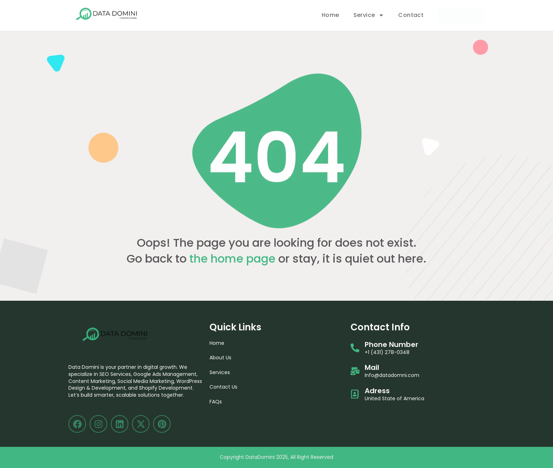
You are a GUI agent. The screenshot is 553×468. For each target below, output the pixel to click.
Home (330, 15)
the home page (232, 258)
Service (368, 15)
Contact (411, 15)
